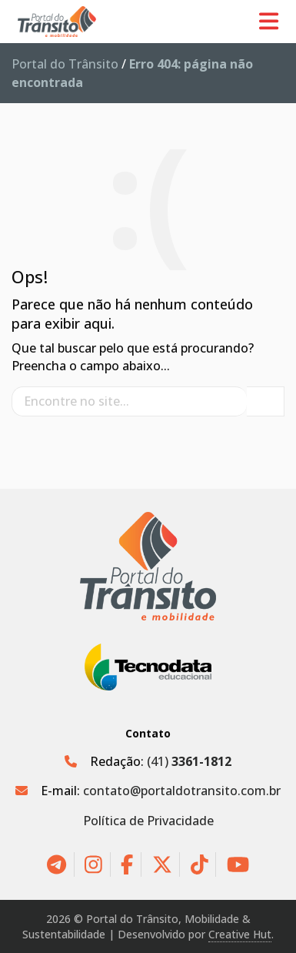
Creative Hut (239, 934)
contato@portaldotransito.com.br (182, 790)
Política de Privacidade (148, 820)
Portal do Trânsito (65, 63)
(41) (189, 761)
